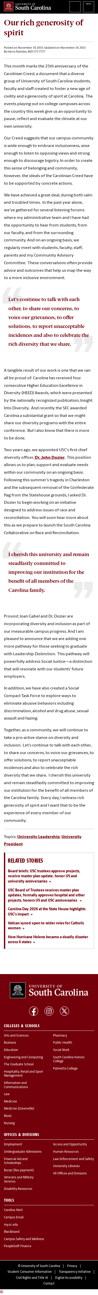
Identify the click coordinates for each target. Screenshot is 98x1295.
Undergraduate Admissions (23, 1151)
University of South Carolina (40, 1266)
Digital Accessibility (68, 1278)
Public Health (62, 1042)
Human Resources (66, 1151)
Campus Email (14, 1217)
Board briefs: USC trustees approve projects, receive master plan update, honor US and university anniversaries (44, 876)
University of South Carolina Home (27, 6)
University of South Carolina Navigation (88, 6)
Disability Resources (18, 1189)
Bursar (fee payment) (19, 1170)
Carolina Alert (13, 1210)
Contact (49, 1283)
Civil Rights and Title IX (32, 1278)
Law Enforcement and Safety (73, 1159)
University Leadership (38, 837)
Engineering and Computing (23, 1057)
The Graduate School (18, 1064)
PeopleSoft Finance (17, 1246)
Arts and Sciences (16, 1035)
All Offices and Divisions (70, 1173)
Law (7, 1094)
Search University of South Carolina (75, 6)
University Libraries (66, 1166)
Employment (13, 1144)
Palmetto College (65, 1068)
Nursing (9, 1123)
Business (10, 1042)
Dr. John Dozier (50, 458)
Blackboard (11, 1232)
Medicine (10, 1101)
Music (8, 1116)
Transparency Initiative (75, 1272)
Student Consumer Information (30, 1272)
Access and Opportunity (70, 1144)
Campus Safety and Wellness (24, 1239)
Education (11, 1050)
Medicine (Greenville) (19, 1108)
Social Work (61, 1050)
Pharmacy (60, 1035)
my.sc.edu (11, 1224)
